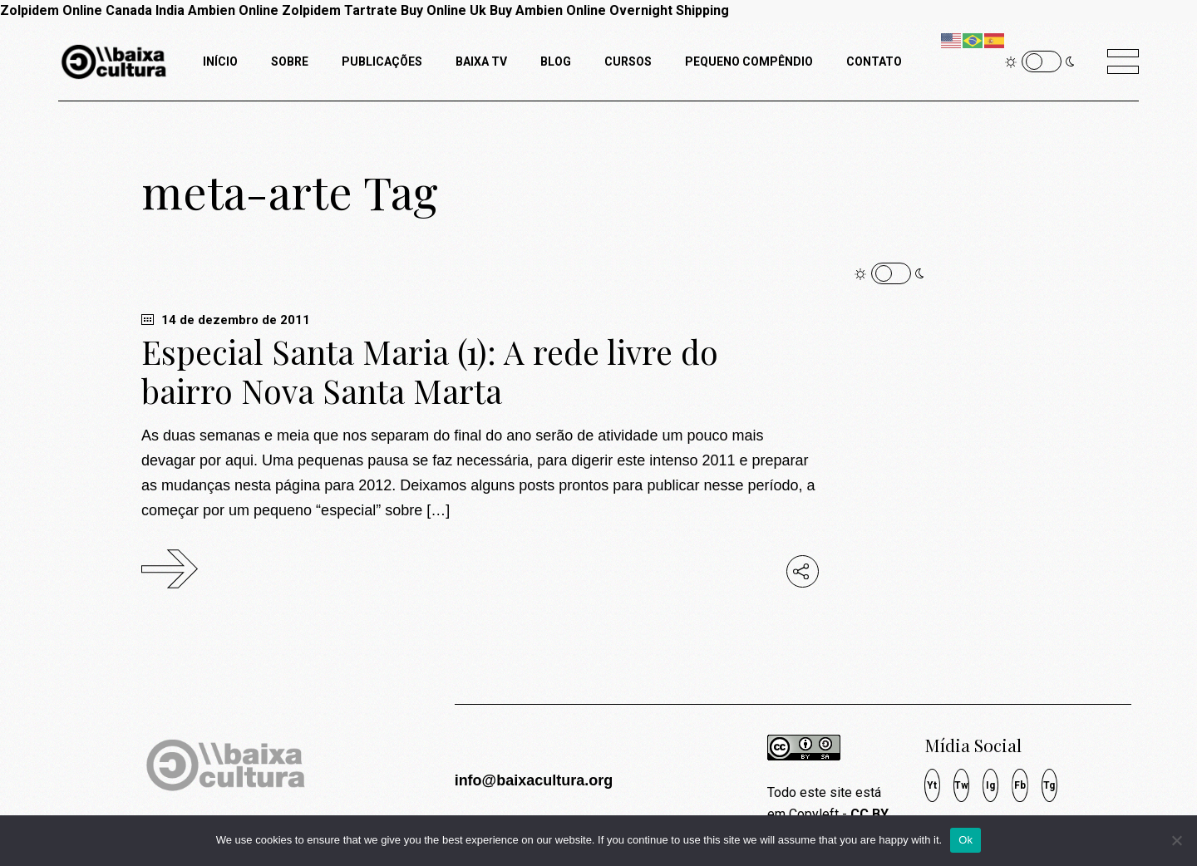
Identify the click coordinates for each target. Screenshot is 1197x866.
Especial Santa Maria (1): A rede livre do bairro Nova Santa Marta (429, 371)
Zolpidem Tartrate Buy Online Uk (384, 10)
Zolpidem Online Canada (76, 10)
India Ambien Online (216, 10)
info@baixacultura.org (534, 780)
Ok (965, 840)
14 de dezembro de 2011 (225, 319)
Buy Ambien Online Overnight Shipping (609, 10)
